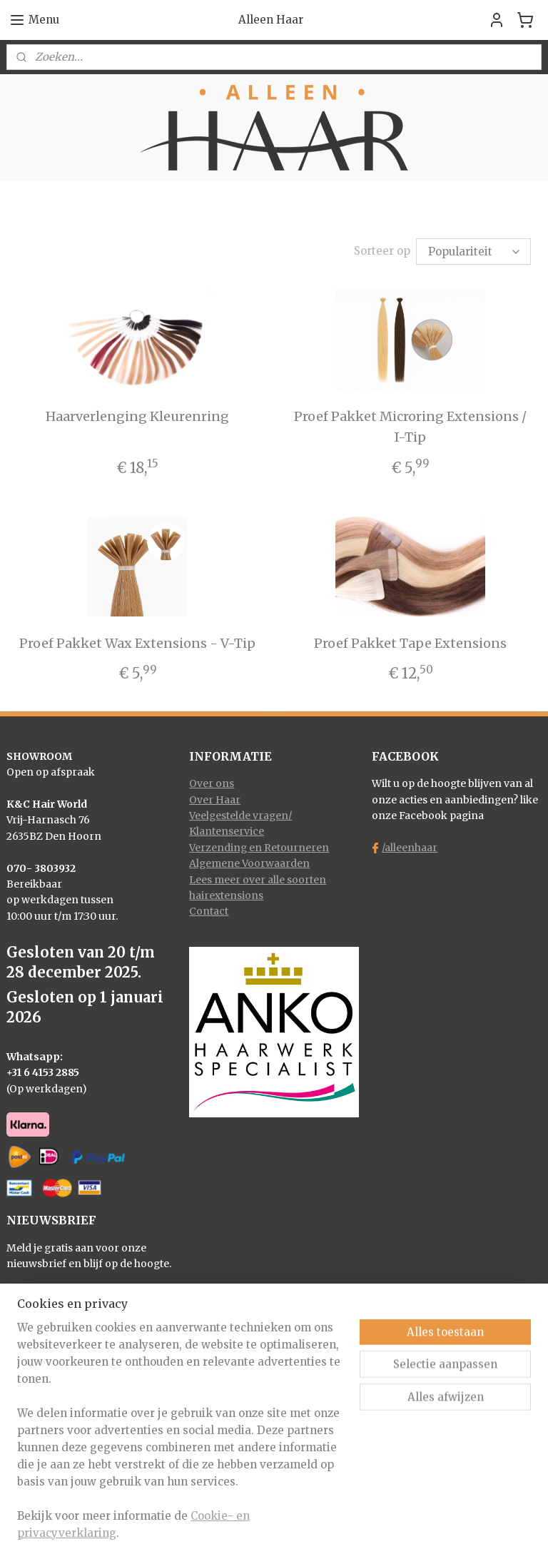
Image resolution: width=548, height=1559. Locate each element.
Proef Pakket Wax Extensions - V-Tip (137, 643)
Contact (208, 911)
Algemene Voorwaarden (249, 863)
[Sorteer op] (473, 251)
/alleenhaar (409, 847)
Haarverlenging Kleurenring (137, 416)
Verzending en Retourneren (259, 847)
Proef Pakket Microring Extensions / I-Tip (410, 426)
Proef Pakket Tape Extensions (410, 643)
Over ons (211, 783)
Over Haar (214, 799)
